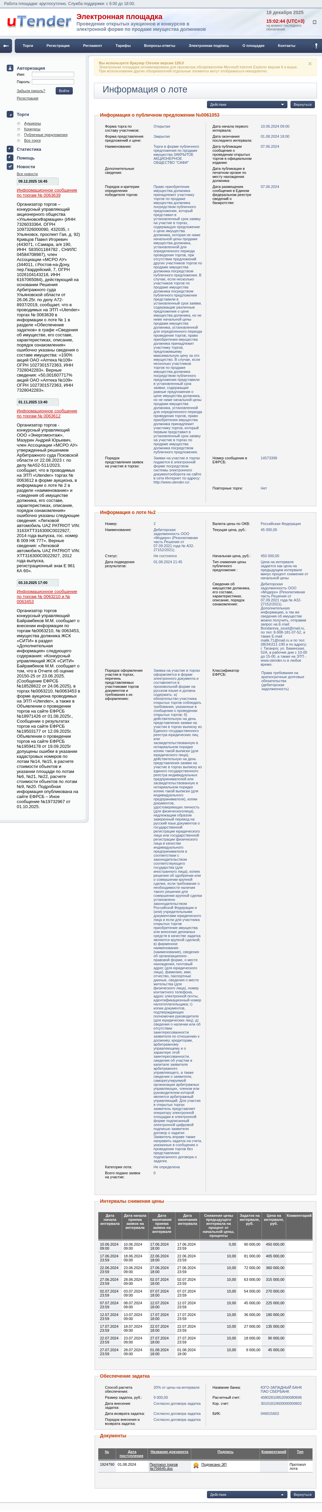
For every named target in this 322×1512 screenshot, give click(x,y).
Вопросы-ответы (159, 46)
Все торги (32, 140)
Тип (300, 1452)
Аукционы (32, 123)
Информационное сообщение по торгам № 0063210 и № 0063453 (47, 596)
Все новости (27, 174)
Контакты (287, 46)
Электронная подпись (209, 46)
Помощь (26, 157)
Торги (28, 46)
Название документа (170, 1452)
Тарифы (123, 46)
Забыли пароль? (31, 91)
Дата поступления (132, 1454)
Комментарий (273, 1452)
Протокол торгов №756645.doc (164, 1466)
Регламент (92, 46)
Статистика (29, 149)
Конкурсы (32, 129)
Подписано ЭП (213, 1464)
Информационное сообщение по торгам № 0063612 (47, 413)
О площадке (254, 46)
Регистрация (58, 46)
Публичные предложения (45, 135)
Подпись (226, 1452)
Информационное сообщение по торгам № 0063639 (47, 193)
